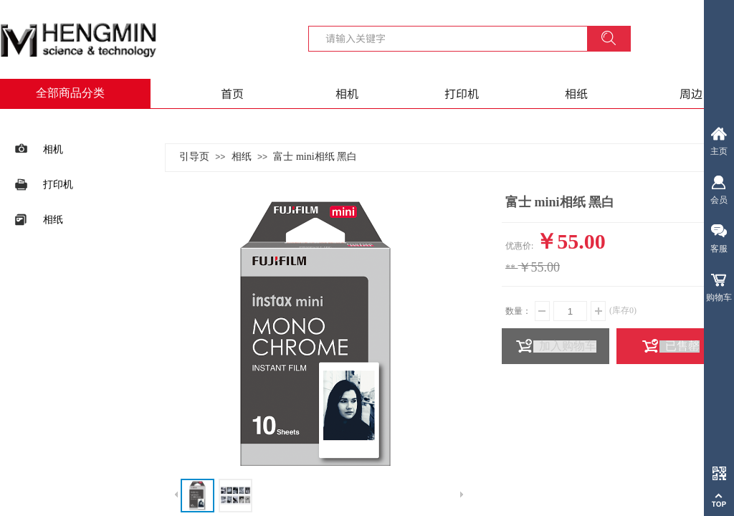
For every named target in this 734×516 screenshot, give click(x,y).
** (510, 268)
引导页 (194, 156)
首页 (232, 93)
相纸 (576, 93)
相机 (346, 93)
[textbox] (456, 38)
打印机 (461, 93)
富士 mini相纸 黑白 (315, 156)
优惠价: (519, 246)
